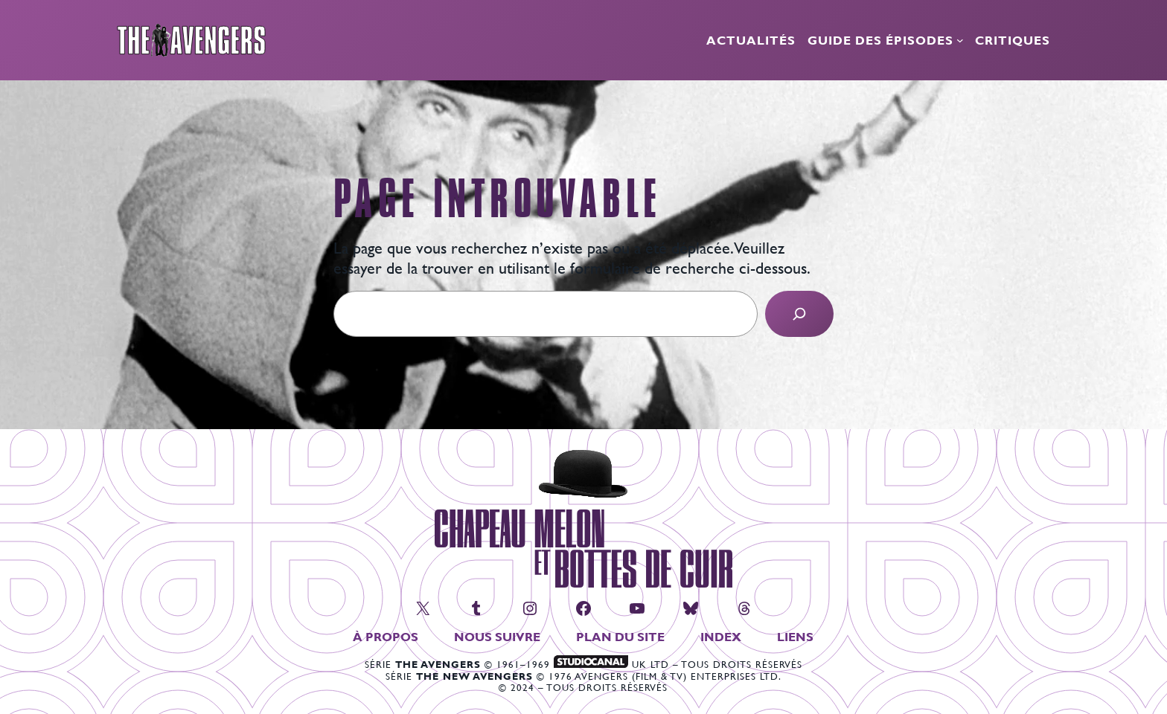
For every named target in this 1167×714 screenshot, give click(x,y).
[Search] (799, 314)
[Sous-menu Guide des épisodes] (960, 40)
